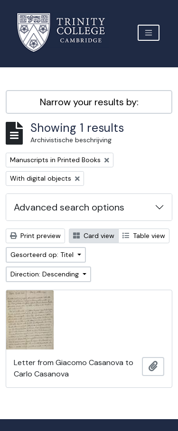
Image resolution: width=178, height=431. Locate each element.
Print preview (35, 235)
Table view (143, 235)
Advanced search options (69, 207)
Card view (93, 235)
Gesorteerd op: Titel (42, 254)
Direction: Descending (45, 274)
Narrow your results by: (89, 102)
